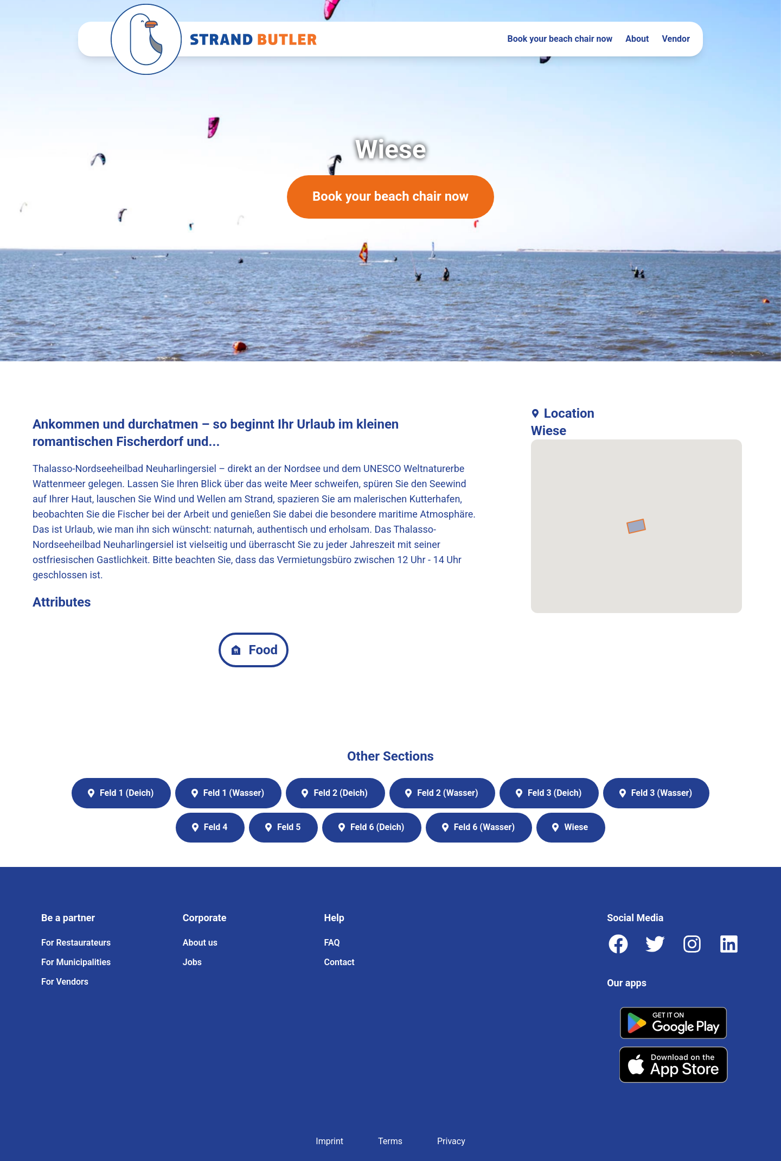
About (637, 39)
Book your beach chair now (560, 39)
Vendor (676, 39)
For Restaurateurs (76, 942)
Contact (339, 962)
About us (200, 942)
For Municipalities (76, 962)
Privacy (451, 1141)
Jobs (192, 962)
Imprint (329, 1141)
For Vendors (64, 982)
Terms (390, 1141)
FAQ (332, 942)
